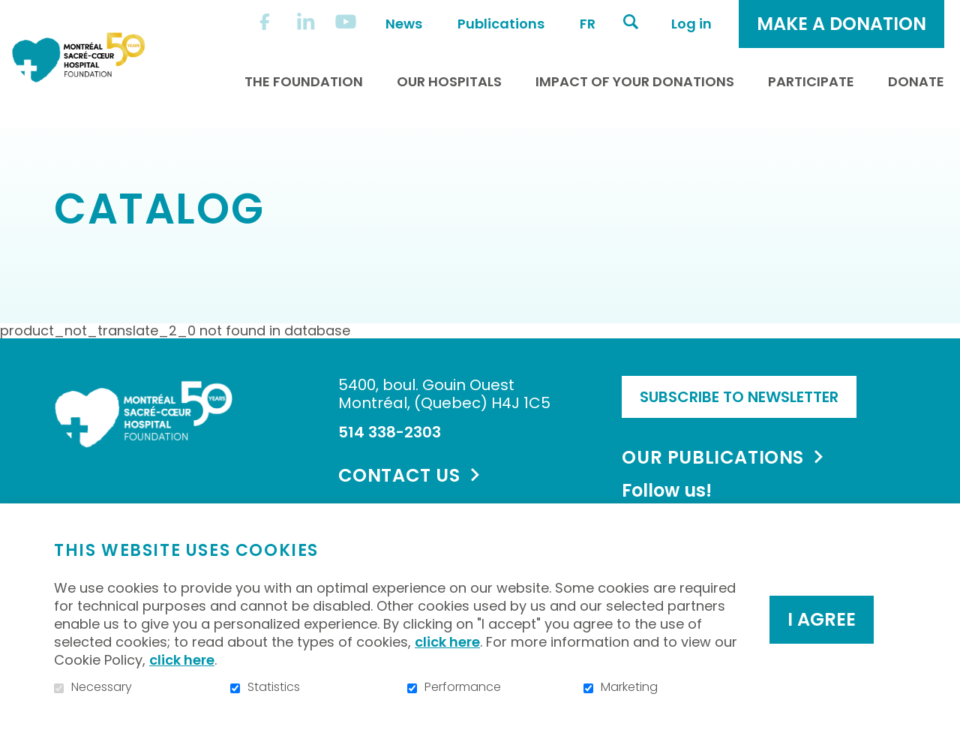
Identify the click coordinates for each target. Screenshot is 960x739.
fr (588, 23)
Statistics (274, 687)
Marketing (629, 687)
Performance (462, 687)
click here (447, 641)
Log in (691, 23)
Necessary (101, 687)
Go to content (11, 11)
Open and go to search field (630, 21)
